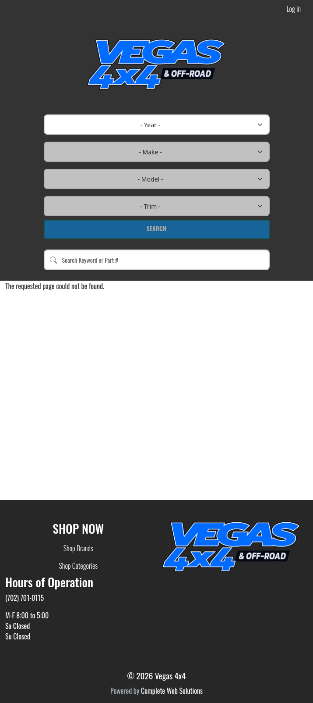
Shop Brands (78, 548)
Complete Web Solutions (172, 690)
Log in (294, 9)
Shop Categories (78, 565)
